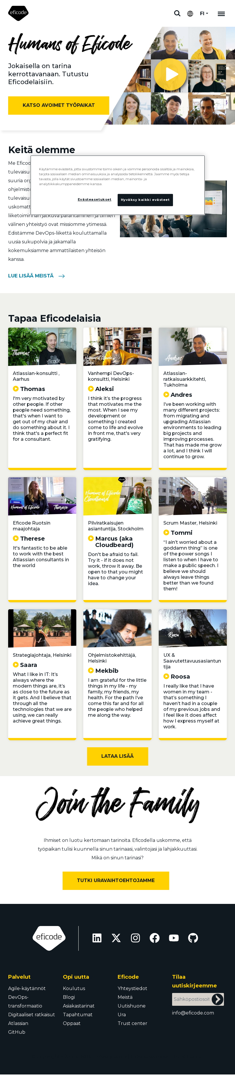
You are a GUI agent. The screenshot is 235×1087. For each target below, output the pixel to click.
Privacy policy (111, 1056)
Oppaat (72, 1023)
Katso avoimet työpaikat (59, 105)
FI (202, 13)
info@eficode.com (193, 1013)
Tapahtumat (78, 1014)
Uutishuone (132, 1006)
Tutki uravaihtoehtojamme (116, 880)
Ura (122, 1014)
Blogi (69, 997)
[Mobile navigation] (221, 13)
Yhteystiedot (132, 988)
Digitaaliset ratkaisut (31, 1014)
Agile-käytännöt (27, 988)
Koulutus (74, 988)
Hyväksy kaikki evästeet (145, 200)
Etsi (177, 13)
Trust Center (188, 1056)
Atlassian (18, 1023)
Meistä (125, 997)
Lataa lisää (117, 756)
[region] (117, 185)
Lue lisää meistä (31, 276)
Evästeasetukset (150, 1056)
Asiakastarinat (79, 1006)
